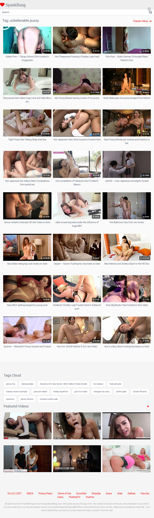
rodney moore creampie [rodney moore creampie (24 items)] (16, 391)
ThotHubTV (74, 497)
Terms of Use (64, 493)
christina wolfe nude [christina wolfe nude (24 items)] (49, 399)
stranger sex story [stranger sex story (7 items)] (101, 391)
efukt (119, 493)
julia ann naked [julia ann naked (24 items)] (40, 391)
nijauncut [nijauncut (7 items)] (10, 399)
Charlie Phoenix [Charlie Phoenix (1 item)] (140, 391)
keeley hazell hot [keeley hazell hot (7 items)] (60, 391)
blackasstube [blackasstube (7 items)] (27, 384)
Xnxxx (109, 493)
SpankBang (13, 4)
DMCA (30, 493)
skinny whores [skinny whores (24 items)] (27, 399)
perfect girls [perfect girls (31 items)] (121, 391)
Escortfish (81, 493)
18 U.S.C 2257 (14, 493)
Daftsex (131, 493)
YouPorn (90, 497)
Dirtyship (96, 493)
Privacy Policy (45, 493)
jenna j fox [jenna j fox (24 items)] (10, 384)
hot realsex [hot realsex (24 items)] (98, 384)
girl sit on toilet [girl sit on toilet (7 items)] (80, 391)
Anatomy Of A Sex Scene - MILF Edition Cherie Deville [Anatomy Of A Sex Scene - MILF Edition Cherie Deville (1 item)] (63, 384)
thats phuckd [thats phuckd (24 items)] (115, 384)
